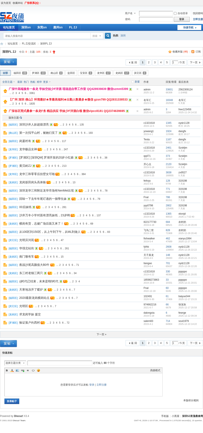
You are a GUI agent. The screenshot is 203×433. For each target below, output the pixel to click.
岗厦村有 (25, 141)
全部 (5, 73)
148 (168, 255)
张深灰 (182, 304)
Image (17, 370)
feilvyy (147, 180)
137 (99, 215)
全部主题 (7, 81)
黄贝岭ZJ (25, 165)
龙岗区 (122, 73)
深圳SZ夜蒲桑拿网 (1, 44)
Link (23, 370)
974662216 (150, 304)
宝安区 (86, 73)
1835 (32, 103)
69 (91, 223)
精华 (39, 81)
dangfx (182, 131)
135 (82, 124)
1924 (168, 131)
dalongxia (149, 312)
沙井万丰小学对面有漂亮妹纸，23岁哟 (44, 215)
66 (167, 304)
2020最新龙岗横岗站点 (34, 297)
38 (105, 157)
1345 (168, 122)
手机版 (165, 416)
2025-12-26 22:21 (187, 258)
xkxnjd (182, 213)
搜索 (94, 35)
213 (64, 165)
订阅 (198, 51)
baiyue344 (184, 296)
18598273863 (151, 279)
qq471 (147, 155)
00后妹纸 (25, 207)
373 (168, 155)
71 (77, 264)
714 (168, 321)
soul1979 (183, 321)
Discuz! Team (19, 420)
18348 (169, 100)
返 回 (134, 62)
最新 (19, 81)
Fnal (146, 197)
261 (67, 248)
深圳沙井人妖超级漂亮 (34, 124)
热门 (26, 81)
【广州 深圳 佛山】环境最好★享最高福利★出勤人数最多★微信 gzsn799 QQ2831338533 (68, 99)
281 (64, 207)
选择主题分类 (13, 362)
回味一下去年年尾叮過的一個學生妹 (43, 198)
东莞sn (42, 27)
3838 (168, 172)
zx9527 (182, 172)
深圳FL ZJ (46, 43)
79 (98, 198)
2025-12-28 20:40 (187, 233)
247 (66, 149)
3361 (32, 93)
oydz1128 (183, 122)
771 (168, 189)
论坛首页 (13, 43)
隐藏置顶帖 (137, 89)
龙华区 (104, 73)
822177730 (150, 222)
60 (167, 288)
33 (167, 279)
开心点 (147, 164)
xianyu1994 (184, 238)
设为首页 (6, 2)
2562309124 (185, 89)
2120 (168, 164)
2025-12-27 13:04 (187, 241)
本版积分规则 (191, 400)
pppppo (182, 271)
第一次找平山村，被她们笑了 (38, 132)
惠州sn (58, 27)
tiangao (148, 263)
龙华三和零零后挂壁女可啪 (37, 174)
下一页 (194, 62)
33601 (169, 89)
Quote (28, 370)
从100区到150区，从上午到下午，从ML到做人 (50, 231)
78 (106, 190)
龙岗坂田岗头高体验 (32, 182)
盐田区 (71, 73)
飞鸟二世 (149, 230)
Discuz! (18, 416)
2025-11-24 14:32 (187, 112)
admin (147, 89)
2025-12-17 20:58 (187, 307)
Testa (147, 139)
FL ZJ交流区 (29, 43)
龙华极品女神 (28, 149)
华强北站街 (26, 248)
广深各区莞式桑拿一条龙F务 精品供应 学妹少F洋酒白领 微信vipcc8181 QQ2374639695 (67, 111)
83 (108, 231)
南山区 (57, 73)
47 (62, 240)
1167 (168, 139)
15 (62, 256)
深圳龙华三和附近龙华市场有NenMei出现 (46, 190)
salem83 (148, 321)
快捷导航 (188, 27)
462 (168, 238)
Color (12, 370)
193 (91, 132)
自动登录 (181, 13)
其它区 (140, 73)
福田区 (20, 73)
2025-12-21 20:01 (187, 282)
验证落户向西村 (29, 322)
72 (68, 322)
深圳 (123, 35)
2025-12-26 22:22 (187, 249)
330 (168, 271)
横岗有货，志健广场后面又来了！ (41, 223)
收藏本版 (180, 51)
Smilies (38, 370)
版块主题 (14, 117)
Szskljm (182, 147)
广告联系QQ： (33, 2)
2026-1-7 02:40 (186, 216)
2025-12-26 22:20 (187, 266)
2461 (168, 147)
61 (167, 296)
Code (33, 370)
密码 (127, 19)
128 (168, 180)
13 (74, 182)
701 (168, 263)
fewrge (182, 312)
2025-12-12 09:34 (187, 315)
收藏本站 (18, 2)
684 (168, 222)
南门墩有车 (26, 256)
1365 (168, 213)
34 (75, 273)
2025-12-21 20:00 (187, 291)
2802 (168, 205)
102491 (148, 296)
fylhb (146, 246)
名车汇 (147, 100)
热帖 (32, 81)
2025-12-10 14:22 (187, 324)
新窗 (137, 81)
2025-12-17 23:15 (187, 299)
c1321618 (149, 122)
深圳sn (26, 27)
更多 (45, 81)
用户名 (129, 13)
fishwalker (149, 238)
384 (83, 174)
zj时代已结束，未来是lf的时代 (38, 281)
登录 (91, 384)
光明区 (23, 306)
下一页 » (101, 334)
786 (168, 197)
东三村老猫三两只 (31, 273)
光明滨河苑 (26, 240)
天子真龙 (149, 255)
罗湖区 (38, 73)
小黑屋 (175, 416)
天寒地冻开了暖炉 (31, 289)
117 (64, 141)
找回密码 (198, 13)
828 (168, 230)
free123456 (184, 109)
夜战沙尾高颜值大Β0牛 (34, 264)
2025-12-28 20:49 (187, 225)
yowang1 (149, 131)
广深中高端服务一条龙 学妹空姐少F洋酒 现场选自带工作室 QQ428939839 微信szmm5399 (68, 89)
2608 (168, 246)
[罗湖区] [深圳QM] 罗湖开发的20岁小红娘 (46, 157)
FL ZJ (73, 27)
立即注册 (198, 19)
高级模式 (155, 370)
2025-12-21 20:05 (187, 274)
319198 (182, 180)
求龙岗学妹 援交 (30, 314)
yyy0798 (148, 205)
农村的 (182, 222)
